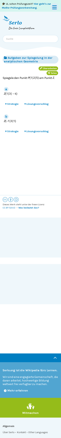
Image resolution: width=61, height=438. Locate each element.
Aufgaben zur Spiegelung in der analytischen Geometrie (28, 59)
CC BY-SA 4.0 (9, 207)
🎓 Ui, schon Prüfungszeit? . (26, 5)
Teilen (52, 73)
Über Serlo (8, 432)
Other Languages (38, 432)
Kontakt (21, 432)
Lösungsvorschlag (36, 103)
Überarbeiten (48, 68)
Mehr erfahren (16, 390)
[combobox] (30, 39)
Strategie (12, 103)
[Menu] (54, 7)
